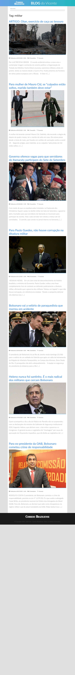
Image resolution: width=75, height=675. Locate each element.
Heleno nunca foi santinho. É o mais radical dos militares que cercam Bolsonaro (35, 378)
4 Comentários (32, 417)
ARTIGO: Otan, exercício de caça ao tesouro (36, 21)
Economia (41, 58)
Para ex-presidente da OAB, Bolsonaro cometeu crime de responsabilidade (32, 445)
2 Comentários (32, 204)
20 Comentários (32, 276)
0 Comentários (32, 58)
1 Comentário (32, 130)
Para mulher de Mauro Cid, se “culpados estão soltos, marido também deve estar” (37, 86)
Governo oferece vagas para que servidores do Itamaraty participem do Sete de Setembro (37, 158)
